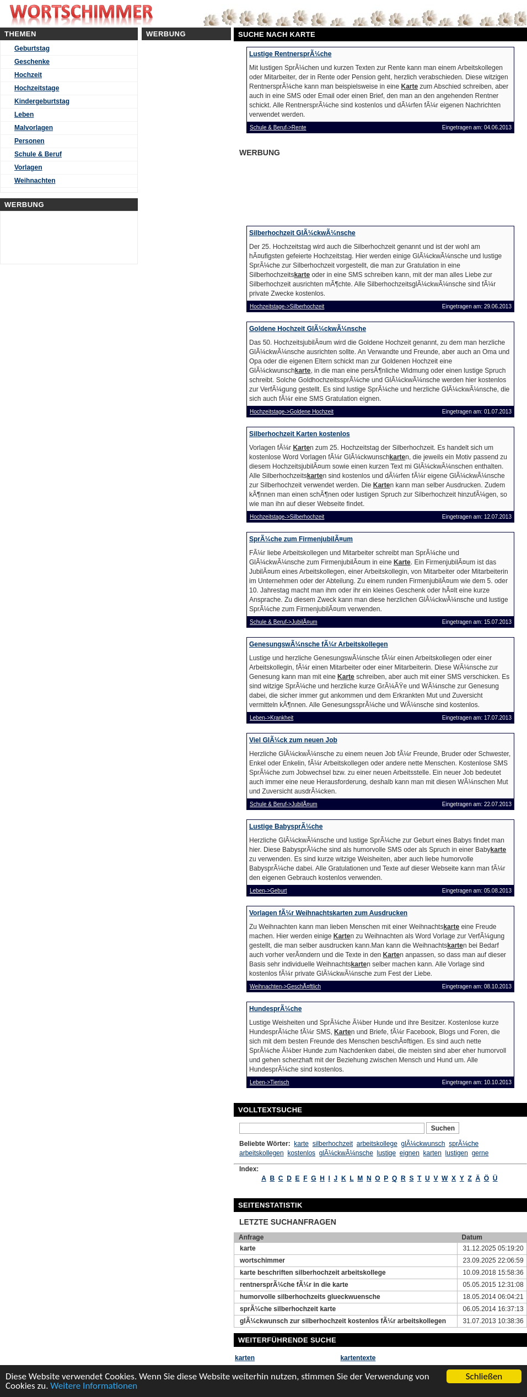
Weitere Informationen (93, 1386)
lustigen (456, 1153)
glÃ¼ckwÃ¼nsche (346, 1153)
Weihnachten (34, 180)
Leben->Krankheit (271, 718)
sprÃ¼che (463, 1144)
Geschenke (32, 62)
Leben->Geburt (268, 891)
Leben (24, 114)
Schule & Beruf (38, 154)
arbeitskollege (377, 1144)
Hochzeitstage (36, 88)
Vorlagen (28, 167)
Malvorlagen (33, 128)
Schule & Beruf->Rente (278, 127)
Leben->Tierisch (269, 1082)
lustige (386, 1153)
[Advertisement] (324, 188)
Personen (29, 141)
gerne (480, 1153)
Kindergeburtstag (41, 101)
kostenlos (301, 1153)
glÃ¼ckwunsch (423, 1144)
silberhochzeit (333, 1144)
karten (432, 1153)
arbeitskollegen (261, 1153)
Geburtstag (32, 48)
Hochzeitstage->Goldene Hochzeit (292, 412)
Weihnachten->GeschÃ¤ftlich (285, 986)
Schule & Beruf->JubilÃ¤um (284, 622)
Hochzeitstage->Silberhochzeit (287, 306)
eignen (410, 1153)
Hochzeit (28, 75)
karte (301, 1144)
